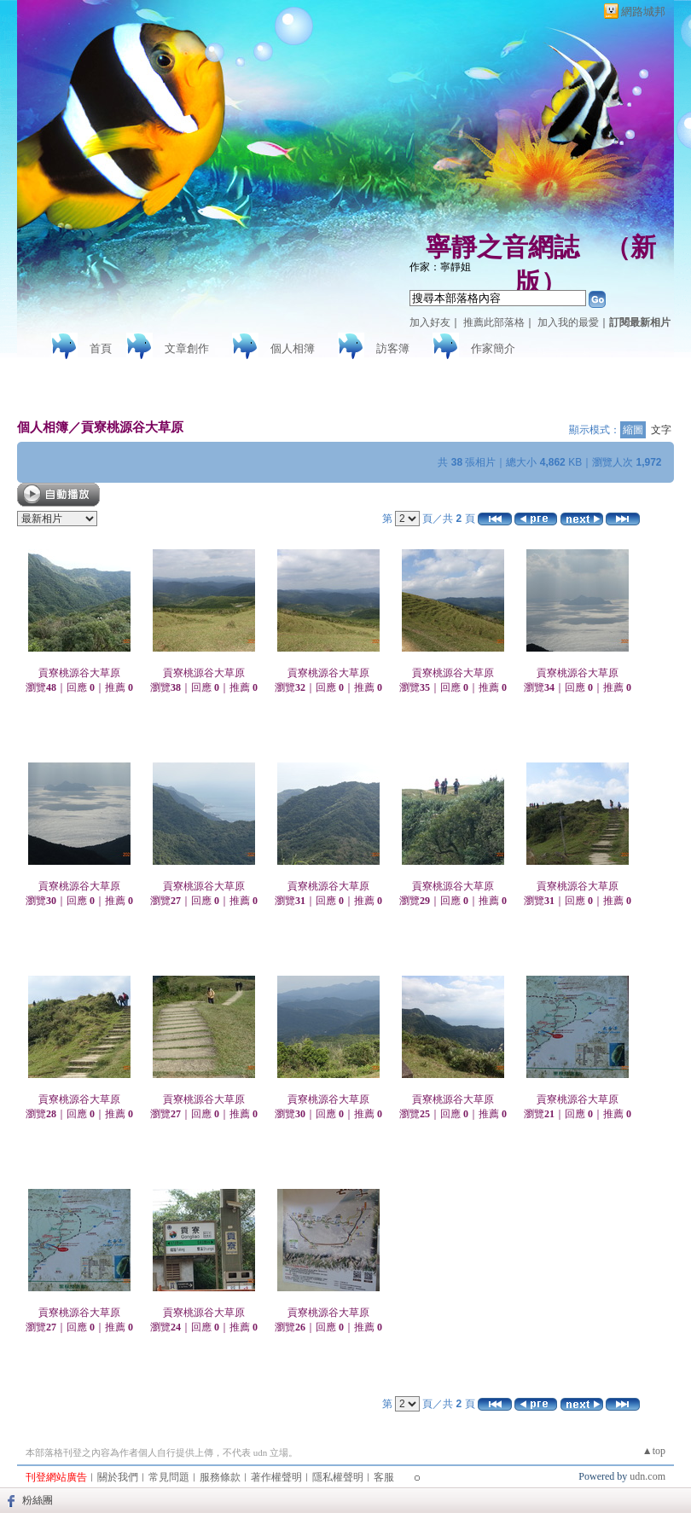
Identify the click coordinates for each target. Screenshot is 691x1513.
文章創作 (187, 348)
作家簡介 (493, 348)
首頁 (101, 348)
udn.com (647, 1476)
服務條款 (220, 1477)
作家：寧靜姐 (440, 267)
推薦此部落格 (494, 322)
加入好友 (429, 322)
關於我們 (117, 1477)
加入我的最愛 (568, 322)
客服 (384, 1477)
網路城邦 (643, 11)
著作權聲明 (276, 1477)
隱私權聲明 (337, 1477)
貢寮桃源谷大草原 (132, 427)
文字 (661, 430)
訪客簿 (392, 348)
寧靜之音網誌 (502, 247)
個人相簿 (292, 348)
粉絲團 (37, 1500)
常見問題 (168, 1477)
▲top (653, 1451)
